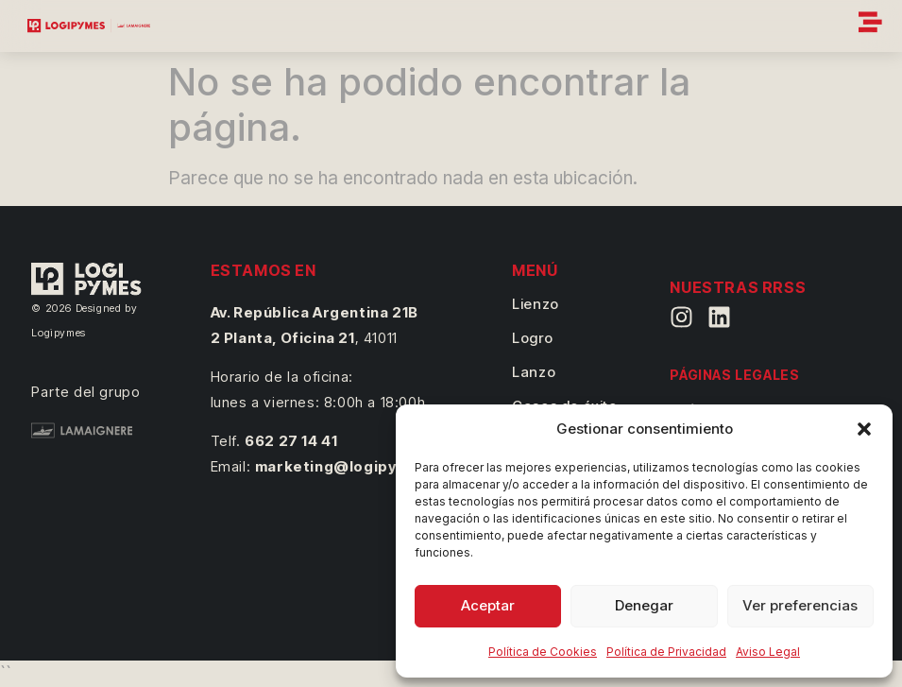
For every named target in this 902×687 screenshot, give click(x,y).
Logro (532, 338)
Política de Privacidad (666, 651)
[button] (864, 429)
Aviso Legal (768, 651)
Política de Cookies (542, 651)
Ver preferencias (800, 605)
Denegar (644, 605)
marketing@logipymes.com (360, 466)
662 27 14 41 (291, 441)
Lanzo (533, 372)
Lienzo (535, 304)
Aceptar (488, 605)
